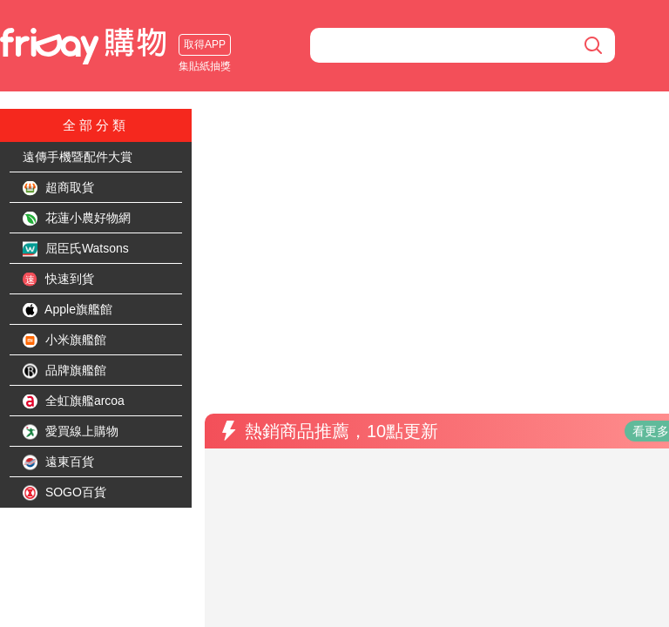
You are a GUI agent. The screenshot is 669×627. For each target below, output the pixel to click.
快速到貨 (58, 279)
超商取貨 (58, 188)
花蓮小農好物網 (77, 218)
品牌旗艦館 (64, 371)
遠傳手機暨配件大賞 (77, 157)
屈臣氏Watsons (76, 249)
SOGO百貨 (64, 493)
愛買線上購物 (70, 432)
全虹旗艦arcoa (74, 401)
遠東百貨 (58, 462)
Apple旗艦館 (67, 310)
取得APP (39, 44)
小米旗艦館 (64, 340)
